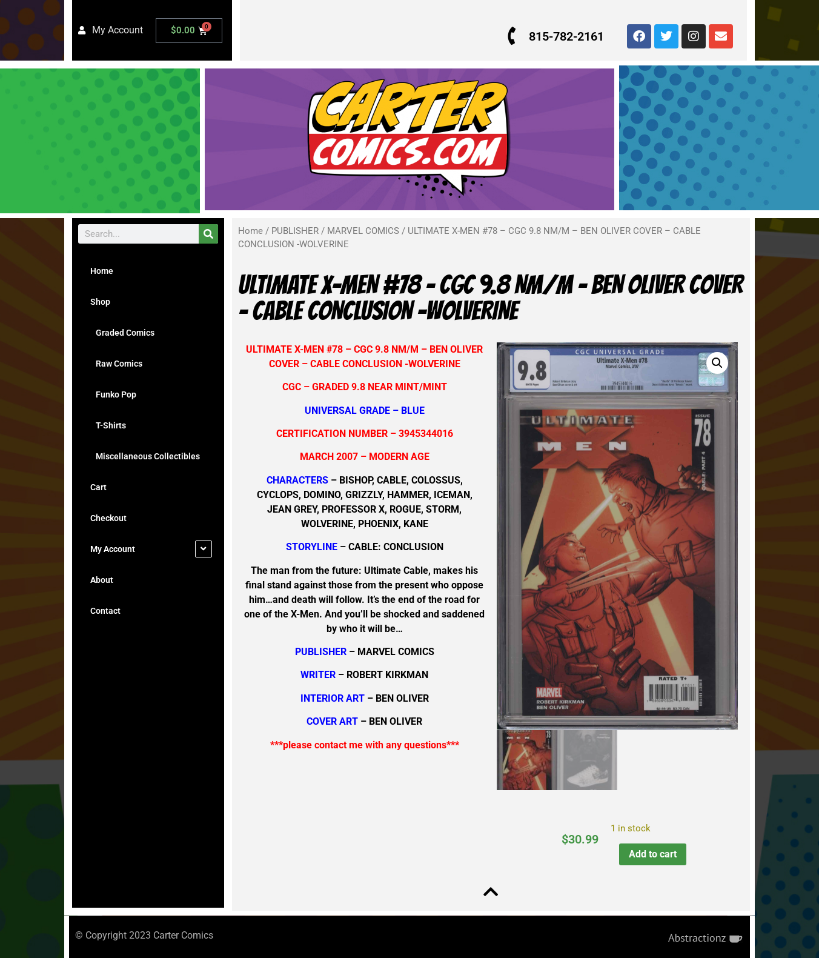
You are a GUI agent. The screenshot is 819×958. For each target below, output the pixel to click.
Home (101, 271)
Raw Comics (116, 363)
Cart (98, 487)
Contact (105, 611)
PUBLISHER (295, 230)
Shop (100, 302)
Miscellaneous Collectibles (145, 456)
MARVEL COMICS (363, 230)
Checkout (108, 518)
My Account (112, 549)
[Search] (208, 234)
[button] (714, 363)
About (101, 580)
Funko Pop (113, 394)
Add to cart (650, 851)
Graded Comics (122, 333)
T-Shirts (108, 425)
